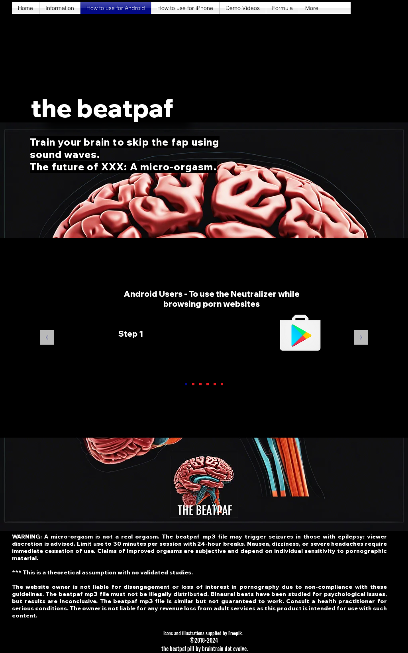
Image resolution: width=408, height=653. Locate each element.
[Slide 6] (222, 384)
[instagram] (384, 8)
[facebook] (360, 8)
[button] (102, 108)
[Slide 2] (193, 384)
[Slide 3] (200, 384)
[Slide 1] (186, 384)
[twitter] (372, 8)
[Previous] (47, 338)
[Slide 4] (207, 384)
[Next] (361, 338)
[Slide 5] (215, 384)
